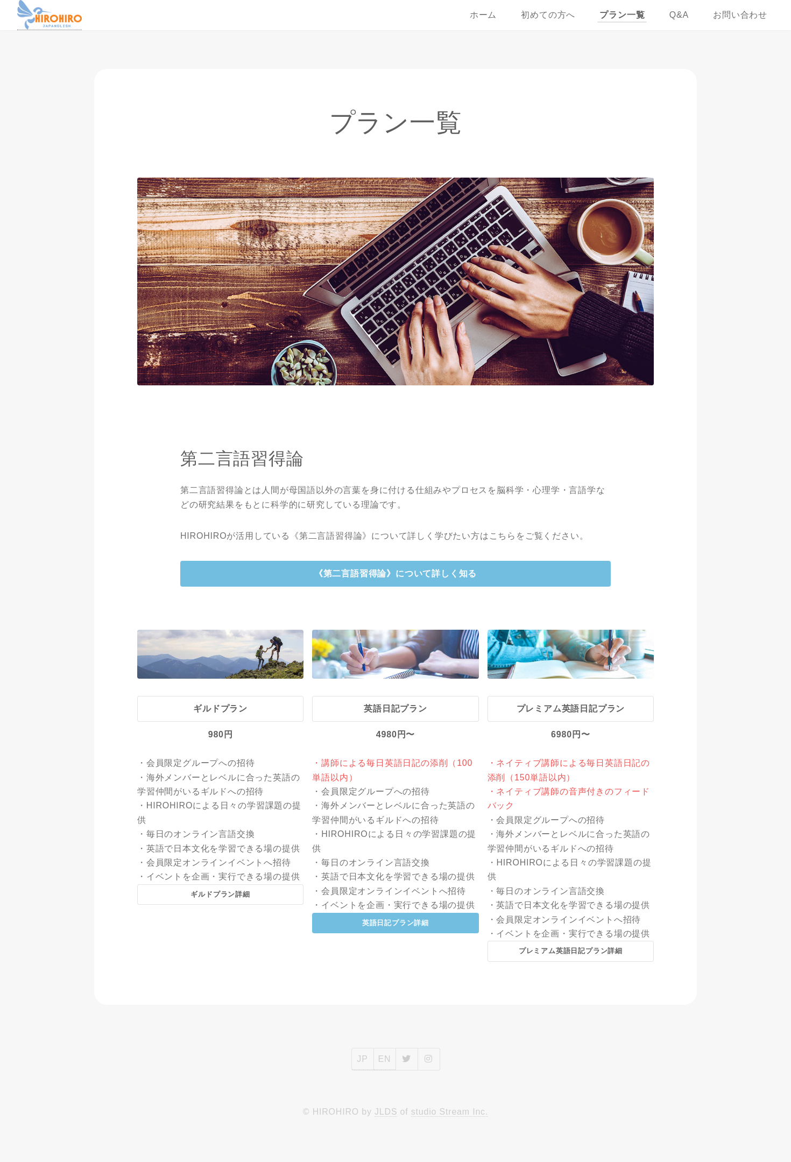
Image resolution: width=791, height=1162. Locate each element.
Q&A (679, 14)
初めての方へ (548, 14)
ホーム (483, 14)
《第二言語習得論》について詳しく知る (395, 573)
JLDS (386, 1111)
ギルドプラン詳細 (220, 894)
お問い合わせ (740, 14)
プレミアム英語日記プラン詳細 (571, 951)
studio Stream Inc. (449, 1111)
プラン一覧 (622, 14)
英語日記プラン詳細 (395, 923)
